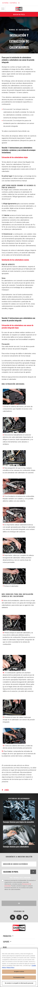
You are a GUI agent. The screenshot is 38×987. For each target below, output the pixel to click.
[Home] (19, 9)
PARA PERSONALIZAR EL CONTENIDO (20, 877)
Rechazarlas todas (19, 977)
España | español (9, 3)
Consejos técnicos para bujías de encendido (18, 822)
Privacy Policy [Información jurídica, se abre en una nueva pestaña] (10, 967)
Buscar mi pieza (19, 14)
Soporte (7, 941)
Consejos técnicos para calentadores (16, 846)
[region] (19, 967)
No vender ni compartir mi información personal (19, 983)
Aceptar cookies (19, 971)
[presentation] (18, 895)
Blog (5, 947)
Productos (8, 936)
